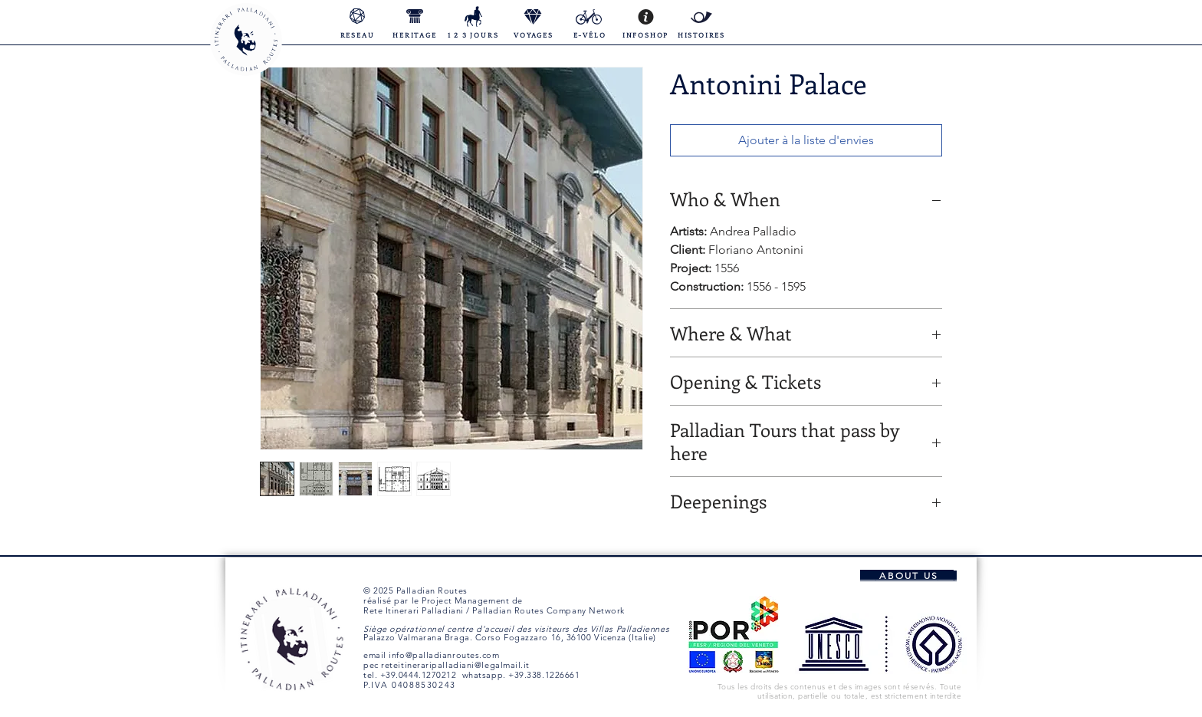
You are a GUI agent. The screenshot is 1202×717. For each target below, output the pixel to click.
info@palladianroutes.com (444, 655)
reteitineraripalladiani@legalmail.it (455, 664)
